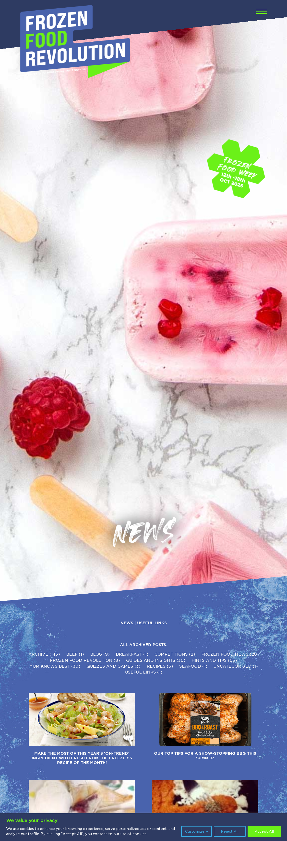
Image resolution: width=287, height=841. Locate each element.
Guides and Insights (150, 660)
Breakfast (129, 654)
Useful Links (152, 623)
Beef (72, 654)
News (126, 623)
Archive (38, 654)
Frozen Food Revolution (81, 660)
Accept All (264, 831)
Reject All (230, 831)
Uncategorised (232, 666)
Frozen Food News (225, 654)
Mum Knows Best (49, 666)
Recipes (156, 666)
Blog (96, 654)
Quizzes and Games (109, 666)
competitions (171, 654)
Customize (194, 831)
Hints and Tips (209, 660)
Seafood (190, 666)
